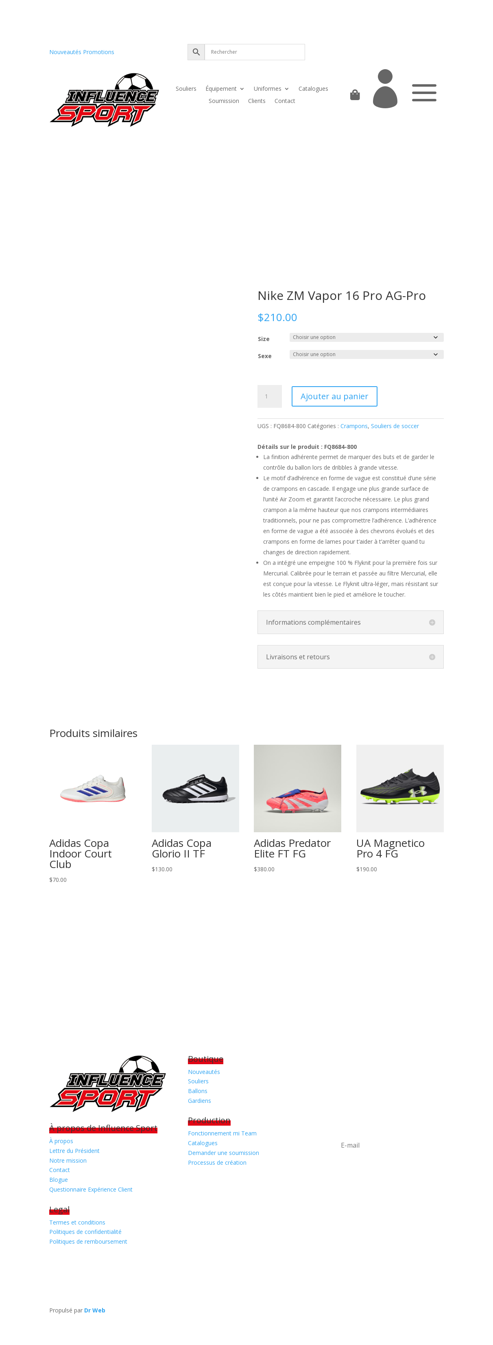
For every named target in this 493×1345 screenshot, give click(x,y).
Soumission (224, 101)
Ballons (197, 1091)
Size (264, 339)
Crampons (354, 426)
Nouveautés (65, 52)
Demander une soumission (223, 1153)
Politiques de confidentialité (85, 1232)
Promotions (98, 52)
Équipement (221, 89)
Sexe (265, 356)
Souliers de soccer (395, 426)
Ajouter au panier (335, 396)
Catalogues (313, 89)
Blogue (58, 1179)
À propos (61, 1141)
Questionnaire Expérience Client (91, 1189)
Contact (285, 101)
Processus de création (217, 1162)
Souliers (186, 89)
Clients (257, 101)
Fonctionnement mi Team (222, 1133)
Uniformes (267, 89)
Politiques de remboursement (88, 1241)
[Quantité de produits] (269, 396)
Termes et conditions (77, 1222)
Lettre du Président (74, 1151)
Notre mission (68, 1160)
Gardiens (199, 1100)
